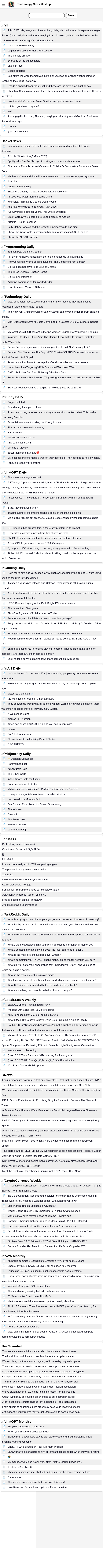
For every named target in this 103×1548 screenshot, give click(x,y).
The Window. (15, 809)
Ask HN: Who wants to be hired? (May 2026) (33, 206)
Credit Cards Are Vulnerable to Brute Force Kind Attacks (39, 216)
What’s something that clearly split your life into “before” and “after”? (45, 949)
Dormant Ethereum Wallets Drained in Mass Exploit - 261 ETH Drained (47, 1221)
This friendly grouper (19, 55)
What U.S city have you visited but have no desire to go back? (42, 985)
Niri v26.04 (8, 859)
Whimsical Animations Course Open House (32, 201)
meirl (10, 111)
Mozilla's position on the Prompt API (22, 899)
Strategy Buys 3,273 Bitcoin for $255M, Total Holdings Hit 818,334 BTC (47, 1241)
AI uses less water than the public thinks (30, 196)
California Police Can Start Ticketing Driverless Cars (37, 372)
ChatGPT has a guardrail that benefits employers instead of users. (45, 538)
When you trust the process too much (28, 1431)
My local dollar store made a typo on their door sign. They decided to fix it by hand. (54, 457)
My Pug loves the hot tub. (22, 437)
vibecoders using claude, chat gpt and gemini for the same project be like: (49, 1472)
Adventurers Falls (17, 769)
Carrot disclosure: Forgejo (16, 884)
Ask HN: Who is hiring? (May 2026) (27, 156)
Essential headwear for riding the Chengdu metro (35, 422)
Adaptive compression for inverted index (30, 282)
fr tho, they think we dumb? (23, 507)
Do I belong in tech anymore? (18, 844)
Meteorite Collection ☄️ (21, 693)
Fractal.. (12, 729)
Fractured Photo (17, 824)
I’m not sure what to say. (21, 45)
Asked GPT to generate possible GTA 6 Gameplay (36, 543)
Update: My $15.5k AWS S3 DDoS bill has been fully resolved (42, 1266)
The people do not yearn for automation (24, 869)
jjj (3, 854)
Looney (12, 126)
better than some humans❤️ (23, 452)
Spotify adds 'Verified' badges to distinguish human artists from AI (44, 161)
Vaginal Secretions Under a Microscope (30, 50)
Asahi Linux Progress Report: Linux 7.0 (24, 894)
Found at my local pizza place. (25, 407)
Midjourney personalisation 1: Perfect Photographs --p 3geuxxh (43, 789)
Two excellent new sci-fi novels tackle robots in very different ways (39, 1351)
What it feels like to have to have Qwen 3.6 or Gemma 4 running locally (47, 1020)
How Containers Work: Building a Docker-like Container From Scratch (46, 261)
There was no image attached (24, 477)
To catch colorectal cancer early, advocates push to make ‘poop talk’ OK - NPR (46, 1085)
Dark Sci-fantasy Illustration (23, 784)
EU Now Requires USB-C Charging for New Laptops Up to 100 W (44, 387)
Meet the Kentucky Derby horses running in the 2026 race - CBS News (41, 1171)
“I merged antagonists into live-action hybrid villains (36, 794)
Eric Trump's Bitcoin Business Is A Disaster (32, 1205)
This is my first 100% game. (23, 608)
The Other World (17, 774)
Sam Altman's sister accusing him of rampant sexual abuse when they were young (53, 1451)
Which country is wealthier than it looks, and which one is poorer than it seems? (52, 980)
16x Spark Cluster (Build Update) (26, 1065)
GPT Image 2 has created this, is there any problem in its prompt (44, 528)
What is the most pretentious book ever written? (34, 954)
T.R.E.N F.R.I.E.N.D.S (20, 1467)
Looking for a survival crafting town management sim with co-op (43, 658)
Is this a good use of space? (23, 106)
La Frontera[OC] (17, 829)
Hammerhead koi (17, 763)
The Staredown (16, 819)
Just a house (15, 432)
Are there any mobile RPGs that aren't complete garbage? (40, 618)
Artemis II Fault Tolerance (22, 222)
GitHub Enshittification (20, 277)
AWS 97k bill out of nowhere (23, 1326)
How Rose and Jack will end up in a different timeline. (37, 1487)
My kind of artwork (18, 447)
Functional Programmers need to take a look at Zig (30, 889)
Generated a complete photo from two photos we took (38, 533)
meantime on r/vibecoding (22, 1050)
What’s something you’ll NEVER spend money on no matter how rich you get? (51, 959)
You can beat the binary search (25, 251)
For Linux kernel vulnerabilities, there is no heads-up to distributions (45, 256)
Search (72, 15)
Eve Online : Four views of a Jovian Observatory (35, 804)
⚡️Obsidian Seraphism (20, 758)
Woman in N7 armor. (19, 719)
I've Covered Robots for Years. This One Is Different (37, 211)
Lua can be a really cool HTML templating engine (29, 864)
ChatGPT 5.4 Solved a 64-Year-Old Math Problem (35, 1446)
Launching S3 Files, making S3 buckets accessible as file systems (45, 1271)
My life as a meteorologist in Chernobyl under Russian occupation (39, 1386)
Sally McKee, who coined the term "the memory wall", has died (43, 227)
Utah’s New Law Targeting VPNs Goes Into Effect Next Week (42, 367)
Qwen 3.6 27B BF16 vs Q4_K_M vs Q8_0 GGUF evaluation (41, 1060)
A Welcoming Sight (18, 714)
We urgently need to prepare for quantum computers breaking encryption (43, 1371)
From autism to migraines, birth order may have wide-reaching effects (41, 1407)
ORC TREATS (16, 744)
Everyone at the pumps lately (24, 60)
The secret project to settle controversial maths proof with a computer (41, 1366)
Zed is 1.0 (7, 874)
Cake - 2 (12, 814)
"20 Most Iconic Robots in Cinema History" (31, 698)
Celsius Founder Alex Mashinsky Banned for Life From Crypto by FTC (47, 1246)
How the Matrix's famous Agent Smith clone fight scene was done (44, 101)
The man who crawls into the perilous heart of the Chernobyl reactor (40, 1381)
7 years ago (14, 1477)
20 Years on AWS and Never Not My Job (30, 1296)
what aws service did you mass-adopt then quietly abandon (41, 1301)
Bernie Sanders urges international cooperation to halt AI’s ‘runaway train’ (49, 347)
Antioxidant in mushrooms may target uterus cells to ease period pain (41, 1412)
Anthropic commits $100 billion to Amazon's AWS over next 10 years (46, 1260)
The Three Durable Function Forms (27, 272)
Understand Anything (19, 186)
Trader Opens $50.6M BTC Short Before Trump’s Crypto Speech (44, 1211)
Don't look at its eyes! (20, 734)
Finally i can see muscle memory (26, 427)
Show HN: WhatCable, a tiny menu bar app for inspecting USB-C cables (48, 232)
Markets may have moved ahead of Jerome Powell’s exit (39, 1216)
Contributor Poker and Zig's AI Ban (21, 849)
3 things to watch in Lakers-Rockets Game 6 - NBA (30, 1155)
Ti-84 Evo (13, 181)
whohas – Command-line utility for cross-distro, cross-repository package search (52, 176)
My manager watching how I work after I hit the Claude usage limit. (45, 1462)
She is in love (15, 65)
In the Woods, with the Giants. (24, 779)
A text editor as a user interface (19, 904)
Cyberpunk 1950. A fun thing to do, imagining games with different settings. (49, 548)
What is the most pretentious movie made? (31, 975)
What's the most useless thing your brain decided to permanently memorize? (50, 944)
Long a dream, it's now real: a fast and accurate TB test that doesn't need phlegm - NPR (51, 1080)
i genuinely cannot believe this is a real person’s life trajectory (42, 1226)
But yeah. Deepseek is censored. (26, 1426)
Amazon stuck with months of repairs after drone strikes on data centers (48, 362)
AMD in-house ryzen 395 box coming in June (33, 1015)
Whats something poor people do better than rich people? (40, 990)
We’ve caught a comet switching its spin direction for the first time (38, 1391)
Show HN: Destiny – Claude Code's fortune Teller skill (38, 191)
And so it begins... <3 (19, 442)
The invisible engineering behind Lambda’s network (36, 1291)
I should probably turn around (24, 462)
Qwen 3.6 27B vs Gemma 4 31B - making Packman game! (40, 1055)
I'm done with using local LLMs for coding (31, 1009)
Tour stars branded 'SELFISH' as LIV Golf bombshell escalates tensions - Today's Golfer (51, 1150)
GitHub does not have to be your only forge (32, 266)
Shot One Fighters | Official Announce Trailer (33, 613)
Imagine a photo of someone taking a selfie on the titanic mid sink (44, 512)
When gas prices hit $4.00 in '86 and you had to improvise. (40, 724)
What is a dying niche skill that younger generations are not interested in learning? (53, 919)
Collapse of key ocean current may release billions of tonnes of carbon (41, 1376)
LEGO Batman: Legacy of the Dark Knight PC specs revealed (42, 603)
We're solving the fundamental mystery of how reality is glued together (41, 1361)
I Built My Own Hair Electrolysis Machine (25, 879)
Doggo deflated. (16, 70)
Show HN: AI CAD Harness (23, 237)
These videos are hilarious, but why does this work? (36, 1482)
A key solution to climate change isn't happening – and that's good (39, 1401)
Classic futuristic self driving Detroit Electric (32, 739)
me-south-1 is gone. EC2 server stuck (29, 1286)
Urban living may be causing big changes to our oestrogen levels (38, 1396)
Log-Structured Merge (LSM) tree (26, 287)
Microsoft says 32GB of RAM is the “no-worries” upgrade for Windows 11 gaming (53, 332)
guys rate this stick (18, 131)
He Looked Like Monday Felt (24, 799)
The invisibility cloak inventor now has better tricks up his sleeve (38, 1356)
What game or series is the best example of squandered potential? (45, 633)
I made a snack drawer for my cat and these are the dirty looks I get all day (49, 86)
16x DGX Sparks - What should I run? (29, 1004)
